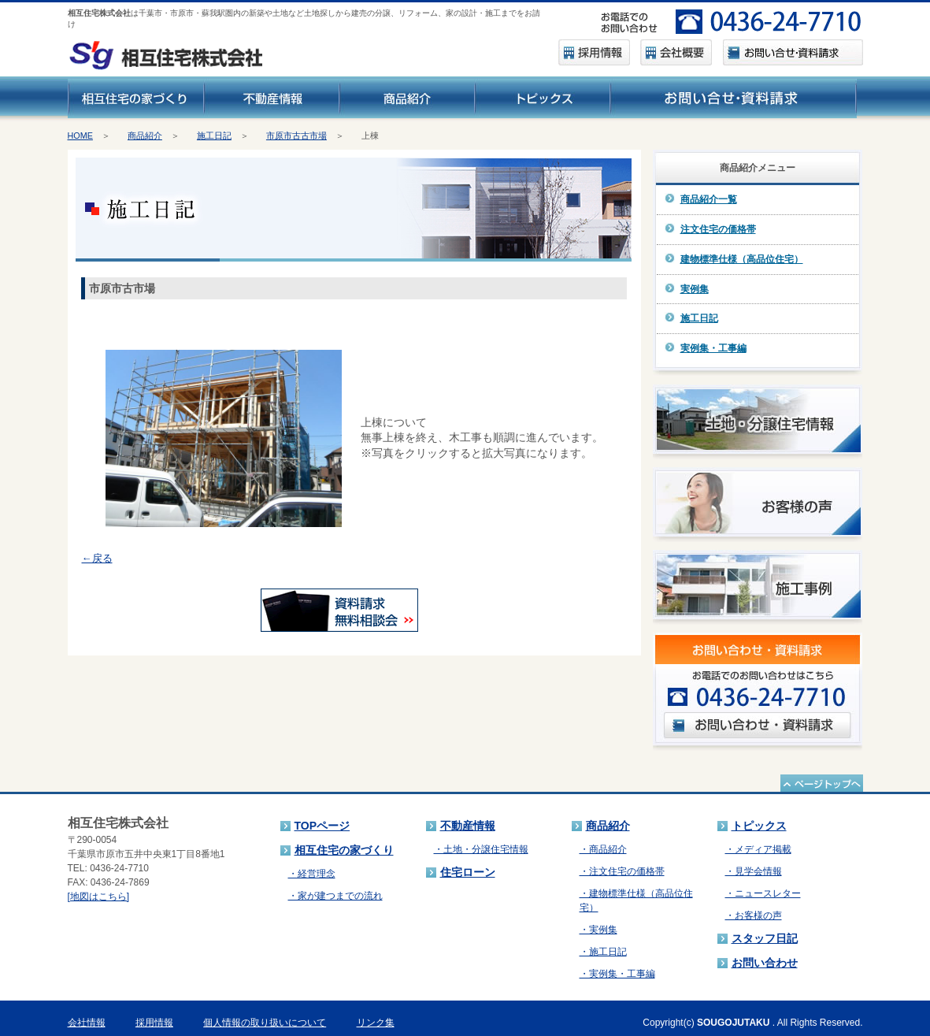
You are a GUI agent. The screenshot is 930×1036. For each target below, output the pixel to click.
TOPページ (322, 825)
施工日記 (214, 135)
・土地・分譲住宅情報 (481, 849)
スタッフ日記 (765, 938)
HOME (80, 135)
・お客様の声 (753, 915)
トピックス (759, 825)
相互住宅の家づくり (344, 850)
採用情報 (154, 1022)
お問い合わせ (765, 962)
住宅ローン (467, 872)
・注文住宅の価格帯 (622, 871)
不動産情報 (467, 825)
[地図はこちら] (99, 896)
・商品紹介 (603, 849)
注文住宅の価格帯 (718, 229)
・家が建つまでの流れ (335, 895)
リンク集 (376, 1022)
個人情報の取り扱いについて (264, 1022)
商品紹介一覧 (708, 199)
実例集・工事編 (713, 348)
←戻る (97, 558)
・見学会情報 (753, 871)
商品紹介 (145, 135)
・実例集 (598, 929)
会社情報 (87, 1022)
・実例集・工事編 (617, 973)
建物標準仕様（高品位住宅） (741, 259)
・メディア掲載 (758, 849)
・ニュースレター (763, 893)
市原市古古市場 (296, 135)
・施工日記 (603, 951)
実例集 (694, 289)
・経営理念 (311, 873)
